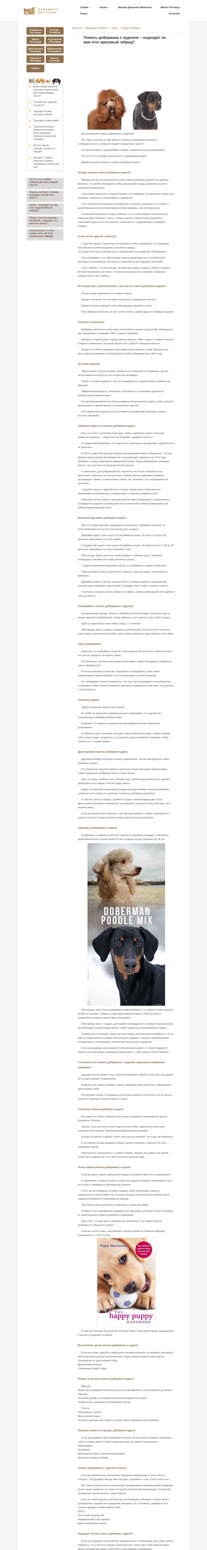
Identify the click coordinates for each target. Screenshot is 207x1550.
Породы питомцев (54, 31)
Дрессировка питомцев (35, 49)
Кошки (103, 7)
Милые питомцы (170, 7)
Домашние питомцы (96, 28)
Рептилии (174, 13)
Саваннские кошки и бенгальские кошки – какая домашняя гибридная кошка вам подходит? (44, 132)
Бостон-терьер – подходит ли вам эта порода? (44, 148)
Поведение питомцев (35, 31)
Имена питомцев (35, 40)
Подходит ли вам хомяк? (46, 120)
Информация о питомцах (54, 49)
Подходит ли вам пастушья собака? (43, 113)
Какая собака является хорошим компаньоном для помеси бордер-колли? (45, 91)
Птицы (84, 13)
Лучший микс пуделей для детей (45, 103)
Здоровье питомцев (35, 59)
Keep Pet (77, 28)
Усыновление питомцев (55, 40)
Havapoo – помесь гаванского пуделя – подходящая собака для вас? (46, 162)
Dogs (114, 28)
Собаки (84, 7)
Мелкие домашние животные (135, 7)
